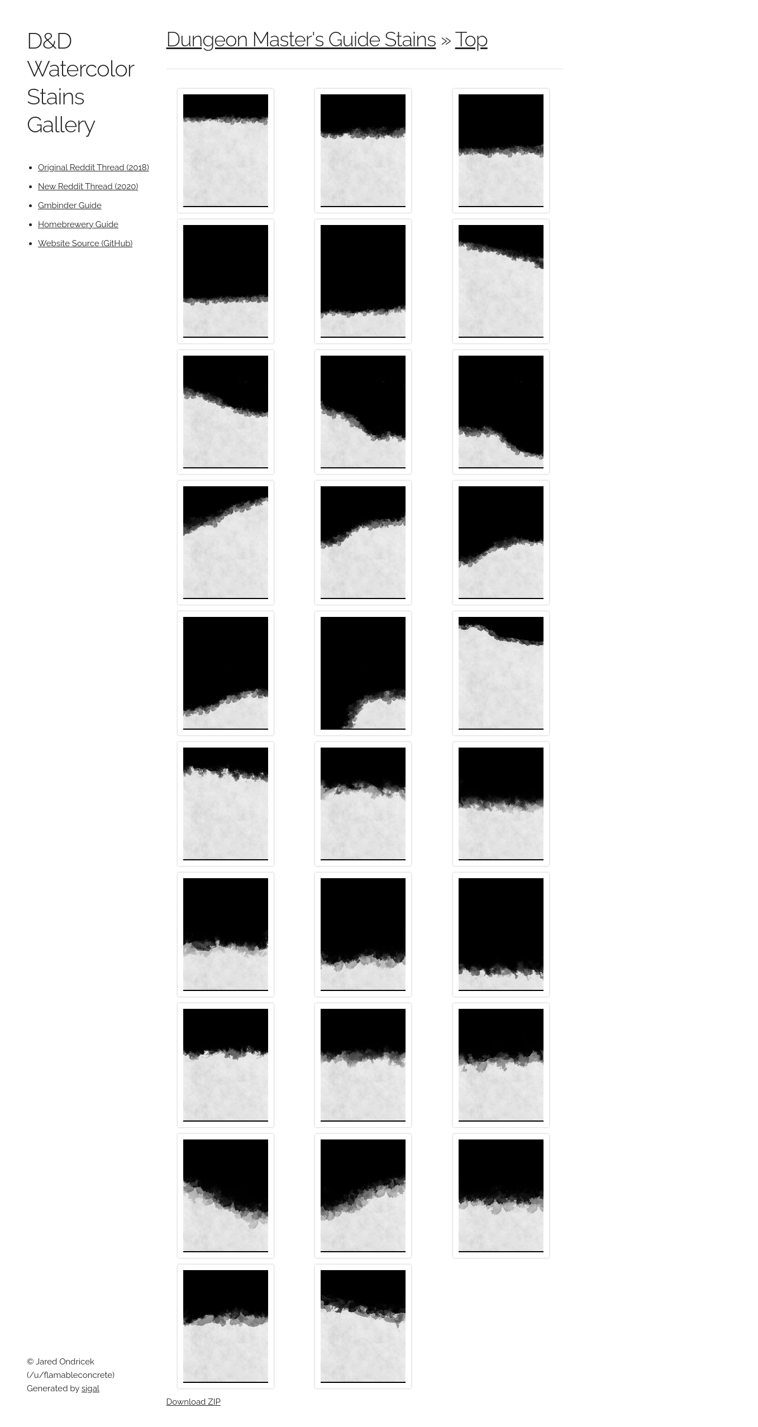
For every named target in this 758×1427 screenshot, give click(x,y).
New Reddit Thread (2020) (88, 186)
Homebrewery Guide (78, 224)
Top (471, 39)
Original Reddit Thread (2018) (93, 167)
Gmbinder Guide (70, 205)
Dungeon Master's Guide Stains (301, 39)
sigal (90, 1388)
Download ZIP (193, 1402)
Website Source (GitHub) (85, 243)
